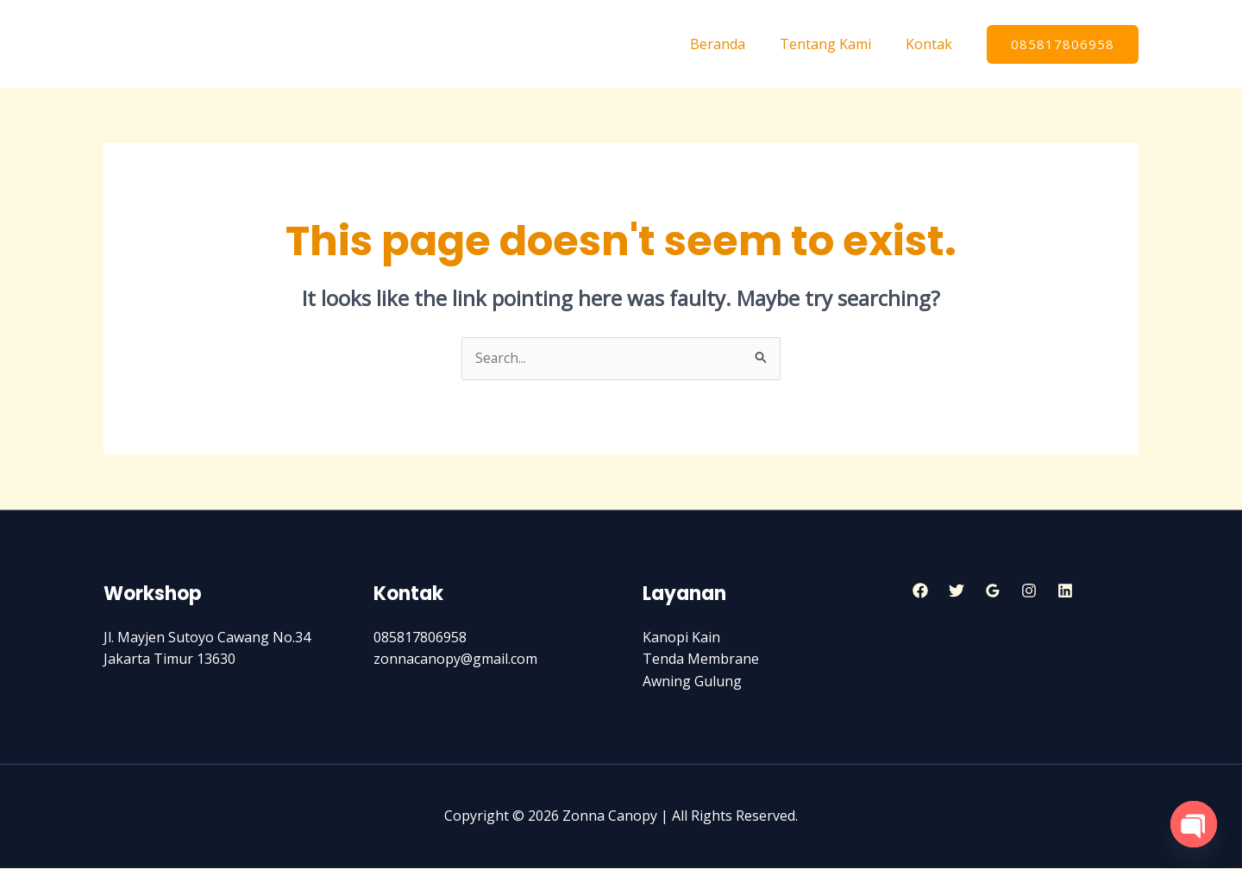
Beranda (734, 43)
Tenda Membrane (701, 659)
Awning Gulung (692, 681)
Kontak (932, 43)
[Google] (992, 591)
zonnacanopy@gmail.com (455, 659)
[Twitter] (956, 591)
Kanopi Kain (681, 637)
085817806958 (420, 637)
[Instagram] (1029, 591)
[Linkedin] (1065, 591)
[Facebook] (920, 591)
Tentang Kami (835, 43)
